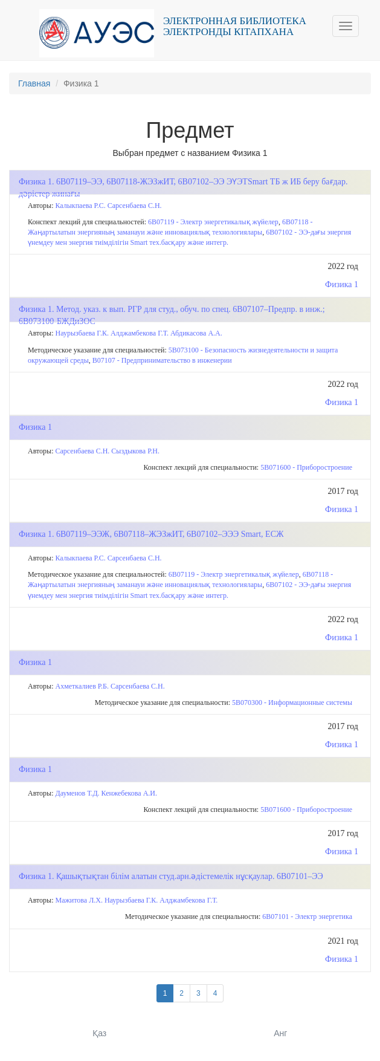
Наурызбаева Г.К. (82, 333)
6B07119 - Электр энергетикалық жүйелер (213, 222)
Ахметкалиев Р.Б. (82, 686)
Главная (34, 83)
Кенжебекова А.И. (129, 793)
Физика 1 (341, 284)
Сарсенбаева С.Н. (135, 205)
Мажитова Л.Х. (79, 900)
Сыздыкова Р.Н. (135, 451)
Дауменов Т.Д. (78, 793)
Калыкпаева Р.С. (81, 205)
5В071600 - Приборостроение (306, 467)
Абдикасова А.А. (196, 333)
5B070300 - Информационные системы (292, 702)
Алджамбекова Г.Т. (140, 333)
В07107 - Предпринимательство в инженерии (162, 360)
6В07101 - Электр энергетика (307, 916)
